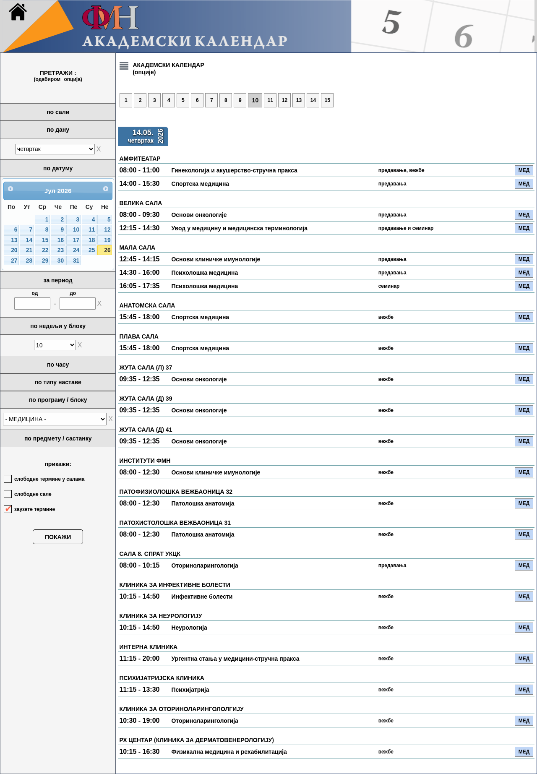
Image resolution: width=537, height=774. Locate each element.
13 (14, 240)
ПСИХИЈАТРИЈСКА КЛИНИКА (161, 678)
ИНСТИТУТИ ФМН (144, 460)
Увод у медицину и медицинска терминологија (239, 228)
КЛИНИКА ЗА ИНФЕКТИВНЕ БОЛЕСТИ (174, 584)
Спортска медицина (200, 183)
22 (45, 250)
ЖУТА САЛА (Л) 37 (145, 367)
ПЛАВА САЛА (138, 336)
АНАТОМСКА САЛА (147, 305)
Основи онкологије (199, 214)
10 (76, 230)
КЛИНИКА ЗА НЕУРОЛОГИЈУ (160, 615)
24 (76, 250)
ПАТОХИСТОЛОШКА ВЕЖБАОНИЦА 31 (175, 522)
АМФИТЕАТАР (139, 158)
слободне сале (33, 494)
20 (14, 250)
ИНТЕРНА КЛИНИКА (148, 647)
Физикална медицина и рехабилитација (229, 751)
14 (29, 240)
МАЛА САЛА (137, 247)
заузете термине (34, 509)
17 (76, 240)
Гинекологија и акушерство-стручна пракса (234, 170)
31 (76, 261)
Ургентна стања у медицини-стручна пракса (235, 658)
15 (45, 240)
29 (45, 261)
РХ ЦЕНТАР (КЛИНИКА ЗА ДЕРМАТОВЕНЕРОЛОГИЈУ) (196, 740)
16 (60, 240)
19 (107, 240)
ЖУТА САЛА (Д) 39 (145, 398)
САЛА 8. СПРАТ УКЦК (149, 553)
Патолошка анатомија (202, 503)
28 (29, 261)
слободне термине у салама (49, 479)
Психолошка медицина (204, 272)
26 (107, 250)
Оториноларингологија (204, 565)
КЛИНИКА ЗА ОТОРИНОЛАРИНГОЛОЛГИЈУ (181, 709)
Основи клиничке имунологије (215, 259)
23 (60, 250)
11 (92, 230)
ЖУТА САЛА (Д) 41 (145, 429)
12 (107, 230)
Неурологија (189, 627)
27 (14, 261)
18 (92, 240)
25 (92, 250)
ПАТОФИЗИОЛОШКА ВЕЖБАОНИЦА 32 (175, 491)
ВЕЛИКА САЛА (140, 203)
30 (60, 261)
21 (29, 250)
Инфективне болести (201, 596)
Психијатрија (190, 689)
